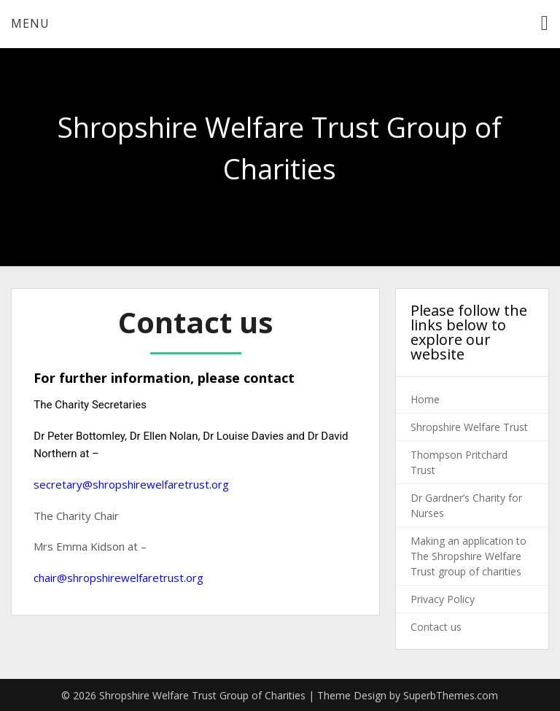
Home (425, 399)
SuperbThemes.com (450, 695)
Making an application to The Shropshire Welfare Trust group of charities (468, 556)
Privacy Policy (443, 599)
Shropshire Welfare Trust (469, 427)
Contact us (436, 627)
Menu (30, 23)
